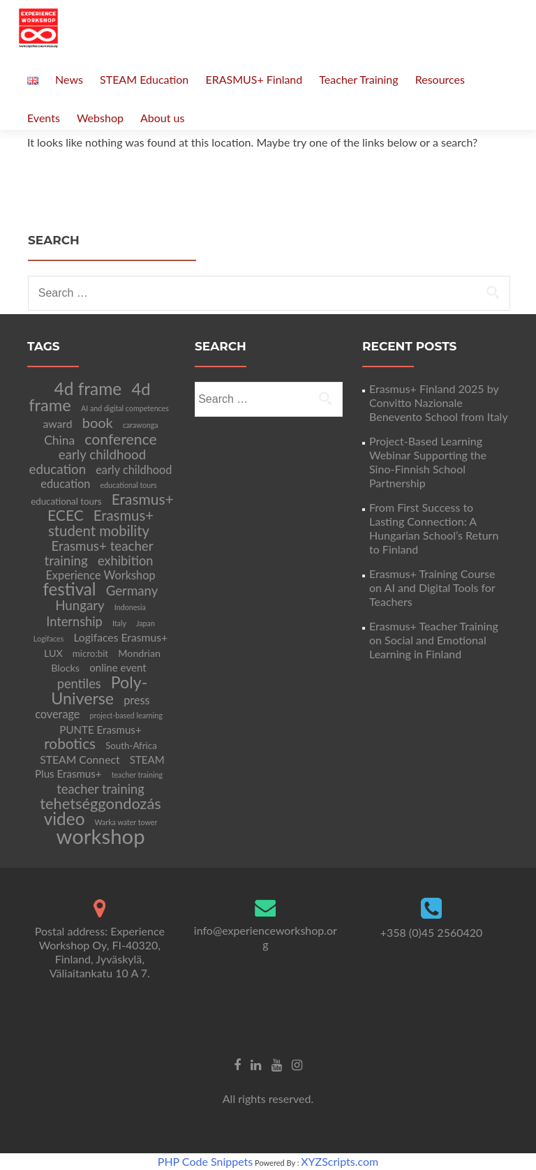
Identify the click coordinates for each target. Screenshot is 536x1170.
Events (43, 117)
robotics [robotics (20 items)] (70, 743)
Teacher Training (358, 79)
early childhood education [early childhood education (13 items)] (88, 462)
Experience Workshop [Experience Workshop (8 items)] (100, 575)
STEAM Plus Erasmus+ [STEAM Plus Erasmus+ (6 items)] (100, 766)
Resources (440, 79)
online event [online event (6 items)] (118, 667)
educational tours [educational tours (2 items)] (128, 484)
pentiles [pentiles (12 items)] (79, 683)
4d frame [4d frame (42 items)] (87, 388)
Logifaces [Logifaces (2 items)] (49, 638)
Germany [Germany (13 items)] (132, 590)
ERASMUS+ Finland (253, 79)
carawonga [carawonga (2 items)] (140, 424)
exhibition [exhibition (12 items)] (126, 560)
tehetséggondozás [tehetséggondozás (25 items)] (100, 803)
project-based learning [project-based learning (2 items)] (126, 715)
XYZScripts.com (339, 1161)
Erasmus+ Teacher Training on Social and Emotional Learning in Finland (433, 639)
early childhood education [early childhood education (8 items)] (106, 476)
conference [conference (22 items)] (120, 439)
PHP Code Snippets (205, 1161)
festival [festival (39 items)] (69, 589)
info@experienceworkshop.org (265, 937)
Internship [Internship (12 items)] (74, 621)
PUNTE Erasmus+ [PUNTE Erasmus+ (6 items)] (100, 729)
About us (162, 117)
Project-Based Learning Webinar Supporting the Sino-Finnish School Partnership (427, 461)
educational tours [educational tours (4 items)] (66, 501)
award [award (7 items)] (57, 423)
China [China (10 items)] (59, 440)
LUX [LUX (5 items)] (53, 653)
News (69, 79)
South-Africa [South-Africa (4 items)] (131, 745)
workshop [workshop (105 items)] (100, 836)
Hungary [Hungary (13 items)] (80, 605)
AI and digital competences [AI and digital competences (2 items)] (125, 408)
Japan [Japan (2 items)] (145, 623)
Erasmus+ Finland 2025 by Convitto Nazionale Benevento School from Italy (438, 402)
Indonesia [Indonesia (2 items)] (130, 607)
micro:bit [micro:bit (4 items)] (90, 653)
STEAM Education (144, 79)
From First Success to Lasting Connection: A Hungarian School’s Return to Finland (433, 528)
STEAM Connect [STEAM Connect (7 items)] (79, 759)
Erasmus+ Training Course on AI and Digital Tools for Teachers (432, 587)
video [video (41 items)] (64, 818)
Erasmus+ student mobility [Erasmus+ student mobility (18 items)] (101, 523)
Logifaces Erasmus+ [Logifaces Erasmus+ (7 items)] (120, 637)
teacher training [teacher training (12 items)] (100, 789)
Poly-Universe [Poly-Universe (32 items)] (99, 690)
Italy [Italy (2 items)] (119, 623)
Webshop (100, 117)
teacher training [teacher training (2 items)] (137, 774)
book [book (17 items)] (97, 422)
